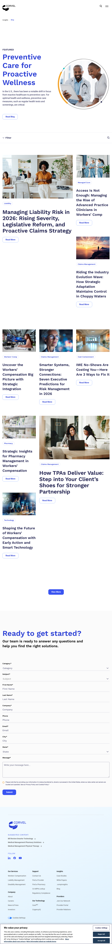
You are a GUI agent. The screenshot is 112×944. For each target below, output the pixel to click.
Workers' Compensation (17, 876)
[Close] (109, 934)
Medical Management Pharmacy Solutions (24, 842)
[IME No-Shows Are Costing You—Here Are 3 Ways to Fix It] (93, 369)
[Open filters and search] (83, 138)
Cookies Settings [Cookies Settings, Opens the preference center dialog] (101, 928)
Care (35, 905)
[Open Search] (101, 6)
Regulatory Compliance (41, 893)
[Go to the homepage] (8, 6)
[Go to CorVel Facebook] (14, 858)
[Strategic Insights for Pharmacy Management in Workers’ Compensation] (19, 461)
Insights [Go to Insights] (5, 20)
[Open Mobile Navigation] (107, 6)
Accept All (101, 941)
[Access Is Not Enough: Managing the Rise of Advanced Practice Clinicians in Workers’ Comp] (93, 202)
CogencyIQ (36, 910)
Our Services (13, 871)
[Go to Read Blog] (10, 116)
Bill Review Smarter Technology (20, 839)
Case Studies (62, 876)
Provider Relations (64, 910)
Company (11, 892)
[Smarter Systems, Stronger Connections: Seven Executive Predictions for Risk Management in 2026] (56, 379)
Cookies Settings (19, 918)
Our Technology (38, 901)
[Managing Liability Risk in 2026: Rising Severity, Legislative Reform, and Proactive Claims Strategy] (37, 221)
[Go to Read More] (10, 239)
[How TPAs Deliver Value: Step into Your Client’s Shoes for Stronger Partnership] (74, 482)
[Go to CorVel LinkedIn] (9, 858)
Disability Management (17, 884)
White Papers (62, 880)
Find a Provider (38, 880)
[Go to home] (56, 825)
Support (35, 871)
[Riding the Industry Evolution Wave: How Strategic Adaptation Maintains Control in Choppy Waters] (93, 284)
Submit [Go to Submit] (9, 792)
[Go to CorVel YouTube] (20, 858)
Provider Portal (62, 905)
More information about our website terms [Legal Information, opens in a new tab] (41, 941)
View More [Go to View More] (56, 592)
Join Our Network (63, 901)
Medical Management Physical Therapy (23, 846)
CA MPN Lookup (38, 889)
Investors (11, 910)
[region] (56, 934)
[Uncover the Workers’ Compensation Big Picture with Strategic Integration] (19, 376)
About (10, 897)
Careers (11, 901)
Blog (58, 889)
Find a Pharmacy (38, 884)
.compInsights (62, 884)
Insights (60, 871)
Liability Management (16, 880)
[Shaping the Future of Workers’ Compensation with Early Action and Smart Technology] (19, 538)
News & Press (13, 905)
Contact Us (36, 876)
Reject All (101, 934)
